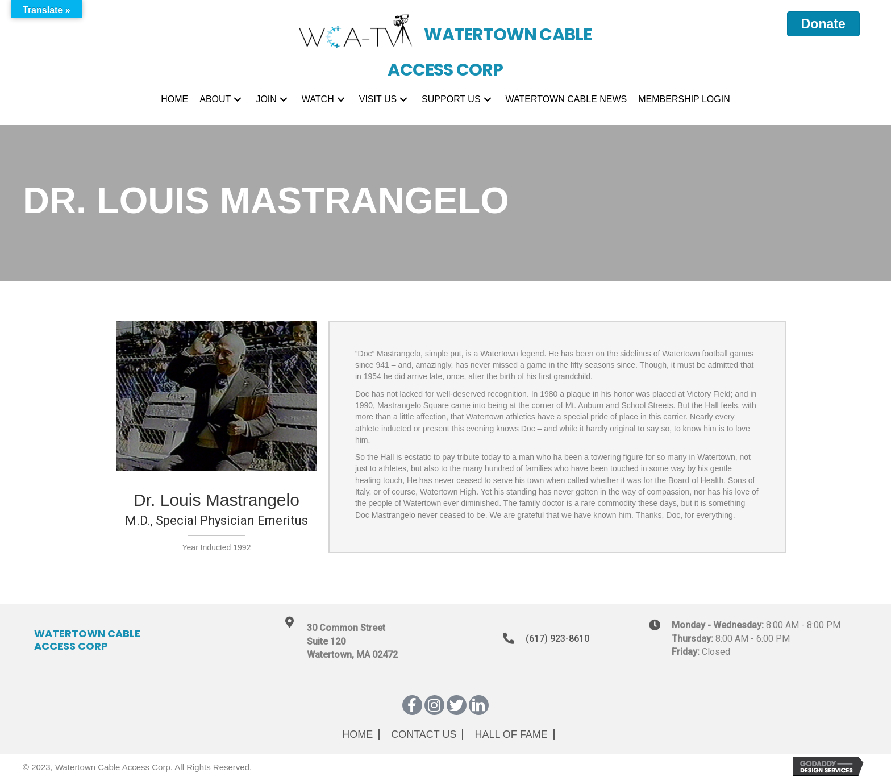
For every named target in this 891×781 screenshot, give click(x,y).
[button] (237, 99)
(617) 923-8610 (557, 638)
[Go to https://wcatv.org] (445, 39)
